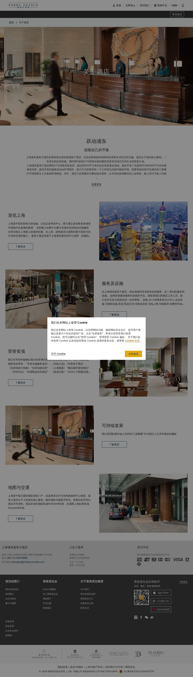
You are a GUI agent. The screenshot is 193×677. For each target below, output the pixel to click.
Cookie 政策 (132, 340)
